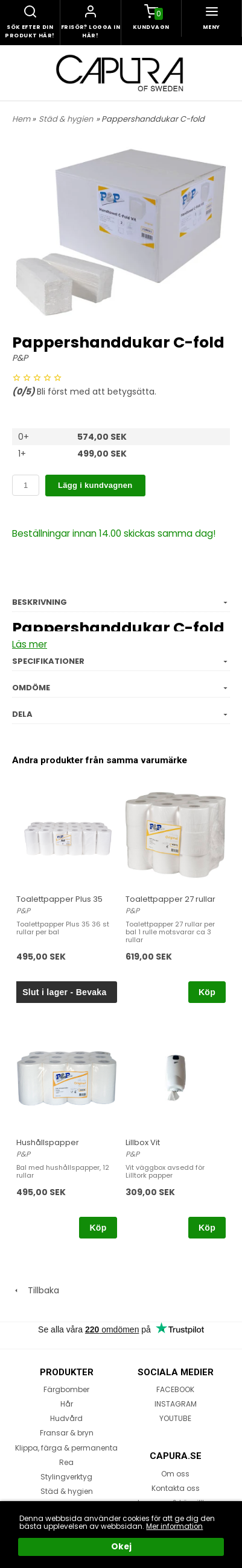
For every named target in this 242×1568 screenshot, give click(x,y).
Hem (21, 119)
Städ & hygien (66, 119)
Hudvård (66, 1418)
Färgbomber (66, 1389)
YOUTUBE (175, 1418)
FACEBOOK (175, 1389)
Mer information (174, 1526)
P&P (20, 358)
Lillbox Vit (143, 1142)
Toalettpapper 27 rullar (170, 899)
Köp (207, 992)
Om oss (175, 1474)
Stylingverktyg (66, 1477)
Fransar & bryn (67, 1433)
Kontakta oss (175, 1488)
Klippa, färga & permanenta (66, 1448)
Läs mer (29, 644)
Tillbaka (35, 1290)
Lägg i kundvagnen (95, 485)
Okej (121, 1546)
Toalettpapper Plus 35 (59, 899)
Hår (66, 1404)
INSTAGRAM (175, 1404)
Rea (66, 1462)
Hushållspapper (47, 1142)
